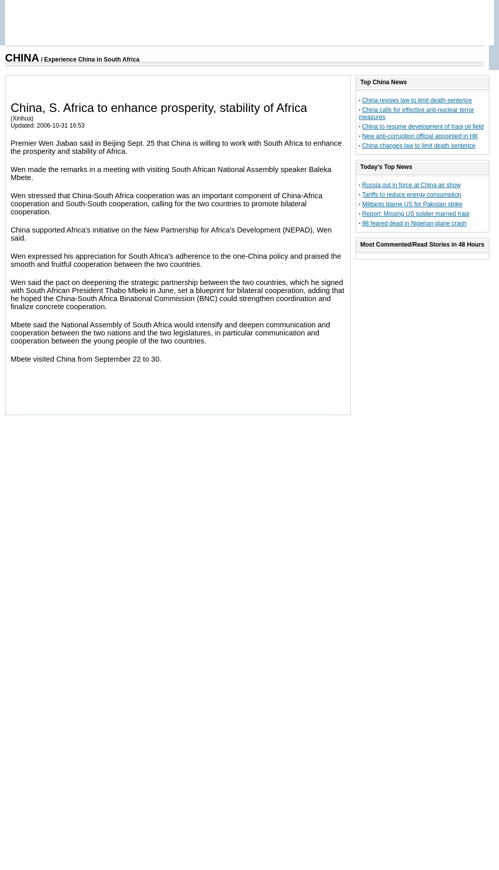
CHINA (22, 58)
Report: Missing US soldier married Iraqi (416, 213)
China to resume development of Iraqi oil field (423, 126)
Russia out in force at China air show (411, 185)
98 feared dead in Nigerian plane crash (414, 223)
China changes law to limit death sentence (419, 145)
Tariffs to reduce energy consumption (412, 194)
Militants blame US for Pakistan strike (412, 204)
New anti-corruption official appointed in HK (420, 136)
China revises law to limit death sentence (417, 100)
